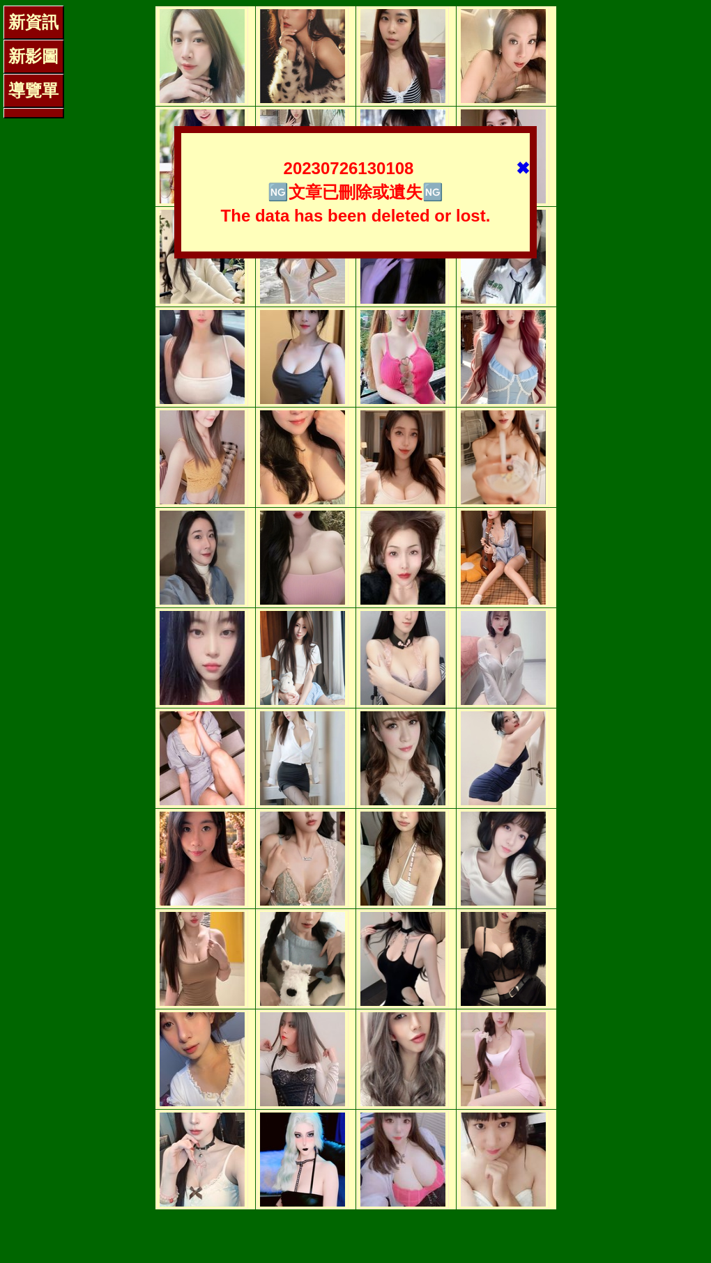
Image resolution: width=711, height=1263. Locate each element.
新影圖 (33, 56)
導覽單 (33, 90)
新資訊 (33, 22)
